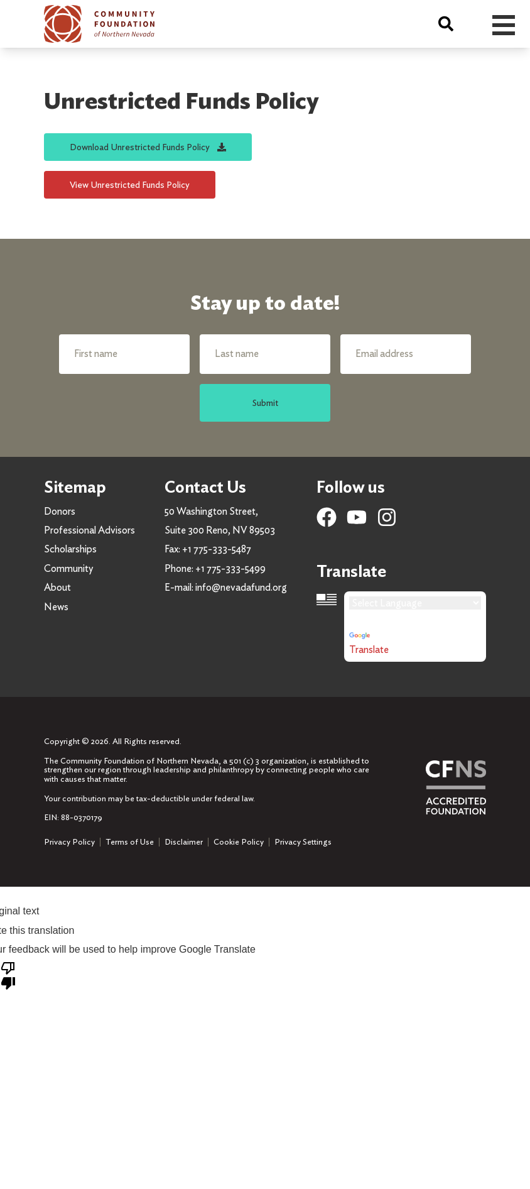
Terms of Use (129, 842)
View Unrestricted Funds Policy (130, 184)
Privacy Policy (69, 842)
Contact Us (205, 486)
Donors (59, 511)
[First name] (124, 353)
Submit (265, 402)
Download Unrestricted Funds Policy (148, 146)
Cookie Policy (239, 842)
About (57, 587)
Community (68, 568)
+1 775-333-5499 (230, 568)
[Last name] (265, 353)
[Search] (446, 23)
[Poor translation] (8, 975)
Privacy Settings (303, 842)
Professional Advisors (89, 530)
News (56, 607)
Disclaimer (184, 842)
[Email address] (405, 353)
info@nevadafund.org (241, 587)
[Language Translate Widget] (415, 603)
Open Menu (503, 25)
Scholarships (70, 549)
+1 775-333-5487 (216, 549)
